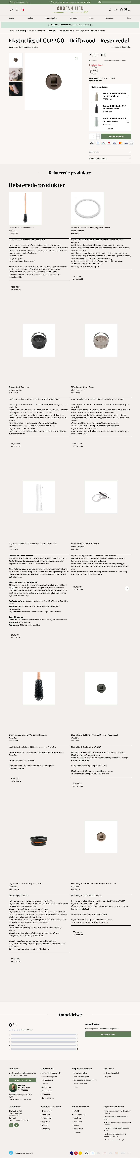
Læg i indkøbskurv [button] (116, 136)
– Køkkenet (45, 1125)
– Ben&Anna (77, 1122)
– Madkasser (45, 1114)
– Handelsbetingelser (49, 1077)
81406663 (24, 1090)
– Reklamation (46, 1091)
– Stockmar (76, 1118)
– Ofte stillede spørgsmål (50, 1073)
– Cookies (44, 1084)
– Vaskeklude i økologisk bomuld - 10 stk (117, 1129)
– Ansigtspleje (46, 1118)
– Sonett (75, 1125)
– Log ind (107, 1077)
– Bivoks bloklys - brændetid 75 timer (116, 1118)
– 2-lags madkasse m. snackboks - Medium (117, 1123)
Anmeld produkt (108, 1034)
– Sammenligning (47, 1098)
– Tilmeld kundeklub (111, 1073)
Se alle (110, 128)
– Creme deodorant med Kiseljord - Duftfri (117, 1112)
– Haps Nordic (77, 1129)
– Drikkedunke (46, 1111)
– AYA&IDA (76, 1111)
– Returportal (46, 1087)
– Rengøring (45, 1129)
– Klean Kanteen (78, 1114)
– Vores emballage (79, 1084)
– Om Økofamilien (79, 1073)
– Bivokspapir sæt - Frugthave (115, 1140)
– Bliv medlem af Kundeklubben (84, 1080)
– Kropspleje (45, 1122)
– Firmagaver (46, 1094)
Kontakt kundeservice (22, 1080)
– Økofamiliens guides (81, 1077)
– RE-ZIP (75, 1087)
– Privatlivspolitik (47, 1080)
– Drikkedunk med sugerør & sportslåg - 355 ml (115, 1135)
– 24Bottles (76, 1132)
